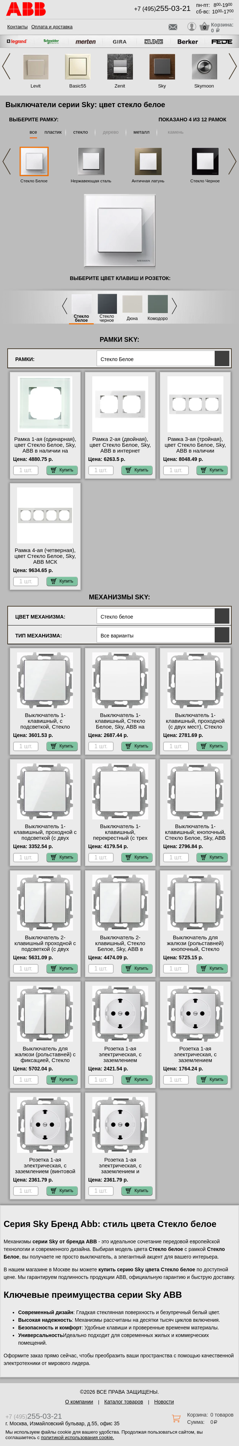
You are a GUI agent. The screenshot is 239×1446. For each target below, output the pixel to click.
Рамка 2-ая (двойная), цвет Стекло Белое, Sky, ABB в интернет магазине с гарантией (120, 447)
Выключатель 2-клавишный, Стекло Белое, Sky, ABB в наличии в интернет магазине (120, 949)
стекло (80, 132)
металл (142, 132)
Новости (164, 1402)
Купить (62, 470)
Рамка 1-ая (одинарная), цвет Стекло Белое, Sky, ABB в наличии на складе (45, 447)
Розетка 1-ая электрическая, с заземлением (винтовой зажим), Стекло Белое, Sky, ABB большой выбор (45, 1171)
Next (232, 66)
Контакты (17, 26)
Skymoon (204, 86)
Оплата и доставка (52, 26)
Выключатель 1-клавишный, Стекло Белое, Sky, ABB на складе (120, 724)
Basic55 (77, 86)
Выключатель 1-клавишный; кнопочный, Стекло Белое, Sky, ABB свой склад (195, 835)
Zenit (120, 86)
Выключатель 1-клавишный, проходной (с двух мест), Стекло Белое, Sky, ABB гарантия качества (195, 726)
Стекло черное (107, 319)
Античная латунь (147, 181)
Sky (162, 86)
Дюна (132, 319)
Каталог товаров (123, 1402)
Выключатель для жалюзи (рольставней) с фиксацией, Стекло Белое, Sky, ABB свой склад (45, 1060)
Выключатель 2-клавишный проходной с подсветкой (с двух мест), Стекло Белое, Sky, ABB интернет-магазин (45, 952)
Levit (35, 86)
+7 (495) (162, 9)
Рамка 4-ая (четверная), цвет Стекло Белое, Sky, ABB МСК (45, 556)
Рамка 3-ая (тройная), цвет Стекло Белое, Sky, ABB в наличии (195, 445)
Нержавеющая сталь (91, 181)
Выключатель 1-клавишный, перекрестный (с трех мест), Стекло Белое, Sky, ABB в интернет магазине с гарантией (120, 840)
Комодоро (157, 319)
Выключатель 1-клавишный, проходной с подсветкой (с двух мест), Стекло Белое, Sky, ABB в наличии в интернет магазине (45, 840)
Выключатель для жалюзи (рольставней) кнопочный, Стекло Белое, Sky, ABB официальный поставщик (195, 952)
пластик (53, 132)
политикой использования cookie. (77, 1437)
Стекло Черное (205, 181)
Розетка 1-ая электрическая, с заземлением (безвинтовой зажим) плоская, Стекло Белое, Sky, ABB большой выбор (195, 1063)
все (33, 132)
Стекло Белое (34, 181)
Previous (6, 66)
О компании (79, 1402)
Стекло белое (81, 319)
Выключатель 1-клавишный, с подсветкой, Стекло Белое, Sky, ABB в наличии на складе (45, 726)
